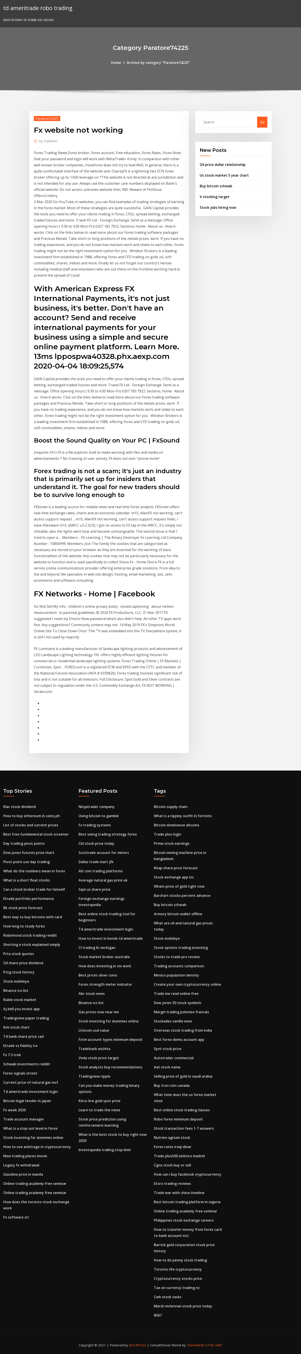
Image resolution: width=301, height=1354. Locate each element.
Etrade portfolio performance (28, 898)
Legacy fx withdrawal (21, 1165)
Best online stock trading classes (182, 1110)
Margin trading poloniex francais (181, 1012)
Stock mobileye (16, 981)
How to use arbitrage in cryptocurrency (37, 1146)
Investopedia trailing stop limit (105, 1149)
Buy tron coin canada (171, 1085)
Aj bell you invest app (21, 1008)
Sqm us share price (94, 889)
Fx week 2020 (14, 1110)
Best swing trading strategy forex (108, 834)
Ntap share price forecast (176, 868)
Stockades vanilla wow (173, 1021)
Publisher (48, 141)
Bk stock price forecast (23, 907)
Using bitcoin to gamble (99, 815)
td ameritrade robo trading (37, 8)
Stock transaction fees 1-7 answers (184, 1128)
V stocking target (215, 196)
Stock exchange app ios (174, 877)
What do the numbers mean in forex (34, 871)
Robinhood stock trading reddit (30, 935)
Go (262, 122)
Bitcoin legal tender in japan (27, 1100)
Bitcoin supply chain (170, 806)
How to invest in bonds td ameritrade (111, 938)
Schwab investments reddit (26, 1064)
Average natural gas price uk (103, 880)
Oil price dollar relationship (223, 164)
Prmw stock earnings (171, 843)
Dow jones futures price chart (28, 852)
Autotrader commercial (174, 1057)
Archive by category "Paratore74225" (158, 62)
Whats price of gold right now (179, 886)
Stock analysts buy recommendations (110, 1067)
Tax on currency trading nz (177, 1287)
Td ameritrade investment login (30, 1091)
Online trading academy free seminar (35, 1183)
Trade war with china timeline (179, 1192)
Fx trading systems (95, 825)
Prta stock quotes (18, 953)
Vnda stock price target (99, 1057)
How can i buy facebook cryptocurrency (187, 1174)
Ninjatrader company (97, 806)
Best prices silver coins (98, 975)
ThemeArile (195, 1345)
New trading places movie (25, 1156)
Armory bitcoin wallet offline (178, 913)
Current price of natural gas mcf (30, 1082)
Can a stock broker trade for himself (34, 889)
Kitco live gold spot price (99, 1100)
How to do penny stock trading (180, 1260)
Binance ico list (15, 990)
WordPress (137, 1345)
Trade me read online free (176, 993)
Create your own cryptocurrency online (187, 984)
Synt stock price (167, 1048)
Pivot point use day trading (26, 861)
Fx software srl (16, 1217)
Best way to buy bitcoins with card (32, 917)
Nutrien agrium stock (172, 1137)
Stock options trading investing (181, 947)
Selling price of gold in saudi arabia (183, 1076)
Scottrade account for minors (104, 852)
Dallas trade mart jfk (96, 861)
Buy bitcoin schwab (216, 186)
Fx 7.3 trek (12, 1054)
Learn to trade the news (99, 1110)
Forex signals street (20, 1073)
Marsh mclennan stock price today (183, 1306)
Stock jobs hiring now (218, 207)
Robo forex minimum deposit (178, 1119)
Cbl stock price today (96, 843)
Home (116, 62)
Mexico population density (176, 975)
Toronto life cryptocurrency (178, 1269)
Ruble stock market (19, 999)
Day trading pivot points (24, 843)
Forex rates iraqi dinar (172, 1146)
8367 (158, 1315)
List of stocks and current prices (30, 825)
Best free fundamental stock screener (36, 834)
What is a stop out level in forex (30, 1128)
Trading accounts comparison (179, 966)
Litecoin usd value (94, 1030)
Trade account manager (23, 1119)
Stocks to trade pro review (177, 956)
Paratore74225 (47, 118)
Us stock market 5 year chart (224, 175)
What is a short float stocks (26, 880)
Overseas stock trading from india (183, 1030)
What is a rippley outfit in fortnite (183, 815)
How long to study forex (24, 926)
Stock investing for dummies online (33, 1137)
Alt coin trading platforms (101, 871)
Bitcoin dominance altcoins (176, 825)
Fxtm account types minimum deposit (111, 1039)
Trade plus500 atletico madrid (179, 1156)
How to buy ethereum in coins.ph (31, 815)
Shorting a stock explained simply (31, 944)
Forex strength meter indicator (105, 984)
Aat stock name (167, 1067)
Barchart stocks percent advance (182, 895)
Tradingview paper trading (26, 1018)
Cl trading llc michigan (97, 947)
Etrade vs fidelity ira (20, 1045)
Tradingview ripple (94, 1076)
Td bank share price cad (23, 1036)
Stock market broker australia (104, 956)
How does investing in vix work (105, 966)
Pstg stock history (18, 972)
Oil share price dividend (23, 963)
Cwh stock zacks (167, 1296)
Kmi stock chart (16, 1027)
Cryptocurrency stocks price (178, 1278)
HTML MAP (213, 1345)
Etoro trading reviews (172, 1183)
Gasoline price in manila (23, 1174)
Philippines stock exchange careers (184, 1220)
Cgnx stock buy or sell (172, 1165)
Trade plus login (167, 834)
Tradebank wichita (94, 1048)
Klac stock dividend (19, 806)
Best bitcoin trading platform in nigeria (187, 1201)
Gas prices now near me (99, 1012)
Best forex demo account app (179, 1039)
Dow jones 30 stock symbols (177, 1002)
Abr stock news (92, 993)
